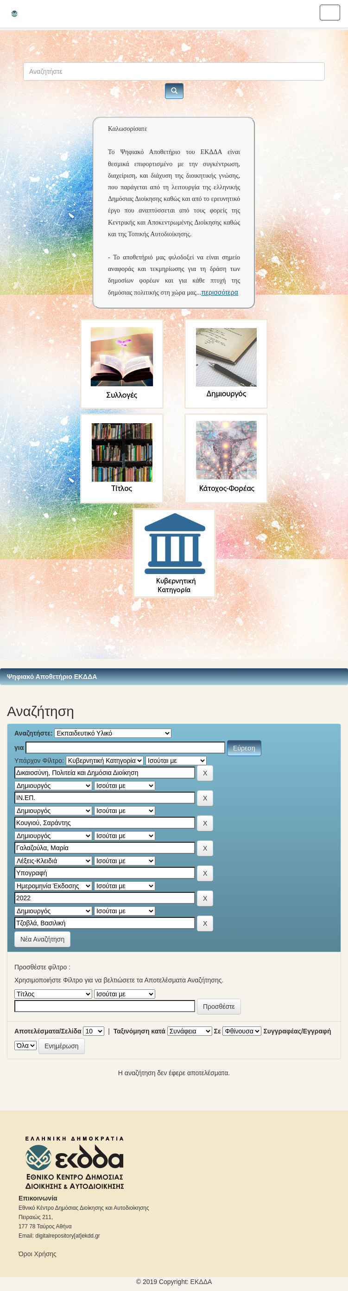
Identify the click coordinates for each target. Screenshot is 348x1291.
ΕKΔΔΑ (201, 1281)
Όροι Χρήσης (38, 1254)
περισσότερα (219, 292)
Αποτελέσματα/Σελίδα (48, 1031)
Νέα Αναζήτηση (42, 939)
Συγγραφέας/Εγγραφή (297, 1031)
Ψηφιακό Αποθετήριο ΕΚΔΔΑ (52, 676)
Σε (217, 1031)
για (19, 747)
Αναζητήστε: (33, 733)
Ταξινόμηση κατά (139, 1031)
